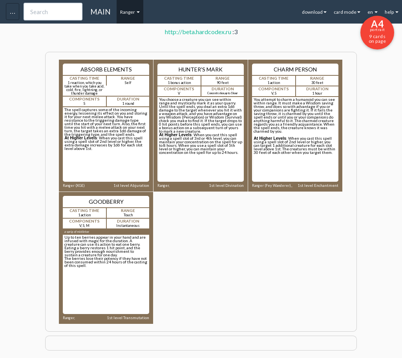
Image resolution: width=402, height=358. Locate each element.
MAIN (100, 11)
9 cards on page (377, 31)
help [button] (391, 12)
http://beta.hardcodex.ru (198, 31)
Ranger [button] (130, 12)
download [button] (314, 12)
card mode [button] (347, 12)
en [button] (372, 12)
